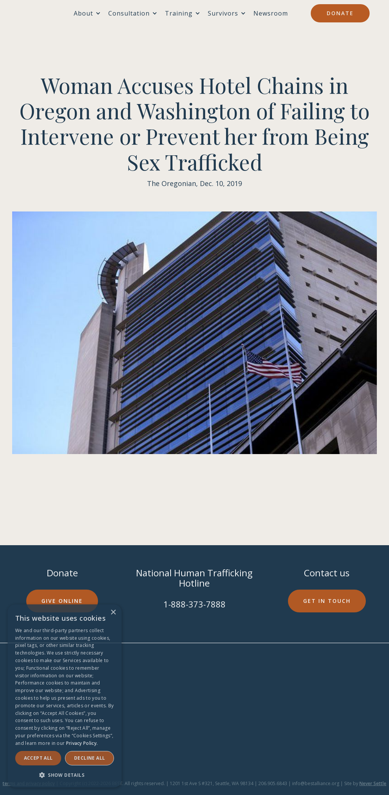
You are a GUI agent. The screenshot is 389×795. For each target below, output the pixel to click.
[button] (64, 775)
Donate (340, 13)
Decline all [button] (89, 758)
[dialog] (65, 695)
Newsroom (270, 13)
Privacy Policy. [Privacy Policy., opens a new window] (82, 743)
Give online (62, 600)
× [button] (113, 612)
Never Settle (372, 783)
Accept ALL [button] (38, 758)
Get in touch (327, 600)
